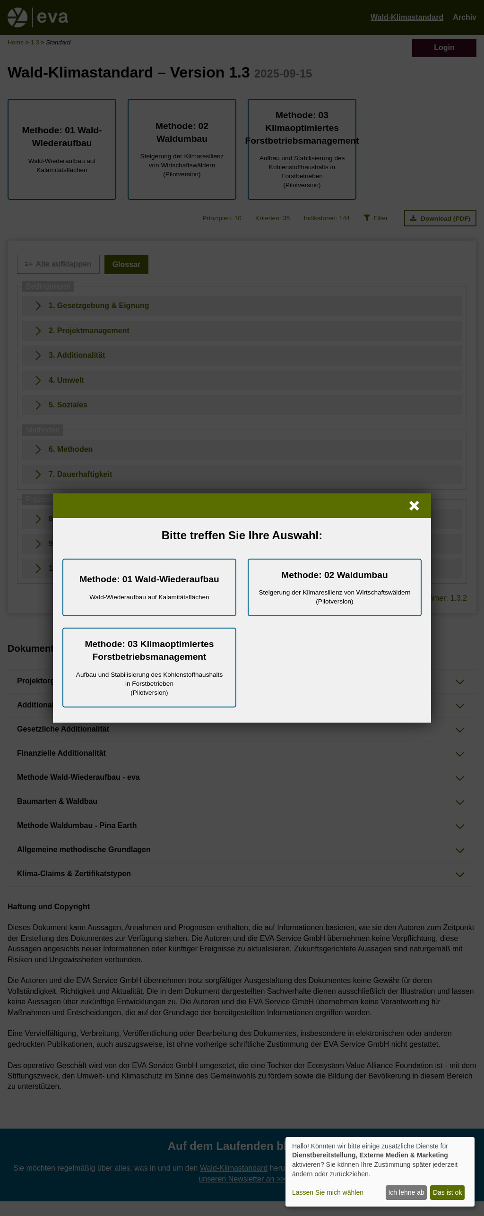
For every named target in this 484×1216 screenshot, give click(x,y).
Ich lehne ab (406, 1192)
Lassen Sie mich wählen (327, 1192)
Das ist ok (447, 1192)
